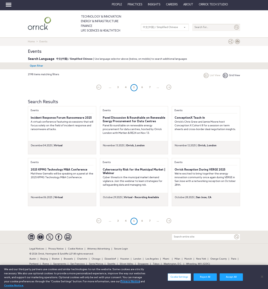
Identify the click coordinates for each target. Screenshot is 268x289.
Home (31, 41)
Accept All (231, 280)
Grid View (231, 75)
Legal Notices (36, 249)
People (117, 4)
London (137, 259)
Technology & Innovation (101, 16)
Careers (172, 4)
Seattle (111, 264)
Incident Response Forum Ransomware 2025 (61, 118)
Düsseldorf (110, 259)
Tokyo (156, 264)
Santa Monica (96, 264)
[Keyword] (236, 236)
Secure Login (121, 249)
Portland (33, 264)
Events (35, 110)
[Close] (262, 280)
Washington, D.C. (173, 264)
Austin (32, 259)
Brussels (68, 259)
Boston (56, 259)
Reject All (205, 280)
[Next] (169, 87)
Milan (177, 259)
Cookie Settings (179, 280)
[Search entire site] (203, 236)
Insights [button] (154, 4)
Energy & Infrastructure (100, 21)
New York (201, 259)
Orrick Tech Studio (213, 4)
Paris (233, 259)
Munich (188, 259)
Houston (124, 259)
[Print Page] (237, 42)
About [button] (188, 4)
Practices (135, 4)
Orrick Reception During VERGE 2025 (200, 169)
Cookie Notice (75, 249)
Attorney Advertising (98, 249)
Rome (46, 264)
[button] (231, 42)
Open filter (36, 66)
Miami (166, 259)
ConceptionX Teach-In (190, 118)
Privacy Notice (56, 249)
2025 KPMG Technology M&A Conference (59, 169)
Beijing (44, 259)
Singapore (143, 264)
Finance (86, 26)
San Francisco (77, 264)
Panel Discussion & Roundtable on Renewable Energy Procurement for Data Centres (134, 119)
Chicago (96, 259)
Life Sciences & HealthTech (100, 30)
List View (212, 75)
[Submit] (236, 27)
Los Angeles (152, 259)
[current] (99, 87)
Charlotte (82, 259)
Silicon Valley (126, 264)
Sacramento (59, 264)
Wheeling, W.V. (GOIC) (198, 264)
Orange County (218, 259)
